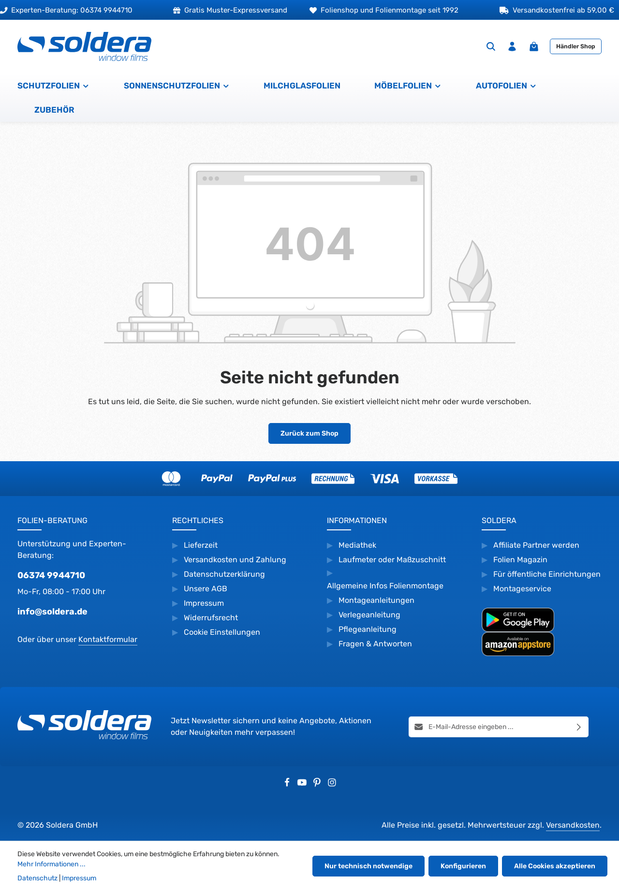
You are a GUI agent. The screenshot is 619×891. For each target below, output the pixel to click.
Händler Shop (575, 46)
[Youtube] (303, 784)
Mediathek (357, 545)
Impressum (204, 603)
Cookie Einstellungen (222, 632)
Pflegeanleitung (368, 629)
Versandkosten (573, 825)
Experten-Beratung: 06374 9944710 (66, 10)
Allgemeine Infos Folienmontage (385, 585)
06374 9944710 (51, 575)
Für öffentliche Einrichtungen (547, 574)
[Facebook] (288, 784)
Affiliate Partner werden (536, 545)
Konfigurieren (463, 866)
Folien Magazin (520, 559)
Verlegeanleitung (369, 614)
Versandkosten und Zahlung (235, 559)
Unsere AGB (205, 588)
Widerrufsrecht (212, 617)
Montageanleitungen (376, 600)
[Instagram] (332, 784)
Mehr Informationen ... (51, 864)
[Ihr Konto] (512, 46)
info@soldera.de (52, 611)
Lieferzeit (201, 545)
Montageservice (522, 588)
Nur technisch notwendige (368, 866)
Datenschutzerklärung (224, 574)
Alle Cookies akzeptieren (554, 866)
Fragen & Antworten (375, 643)
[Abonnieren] (579, 726)
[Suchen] (491, 46)
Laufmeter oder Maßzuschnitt (392, 559)
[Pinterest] (318, 784)
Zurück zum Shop (309, 433)
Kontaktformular (107, 639)
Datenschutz (37, 878)
